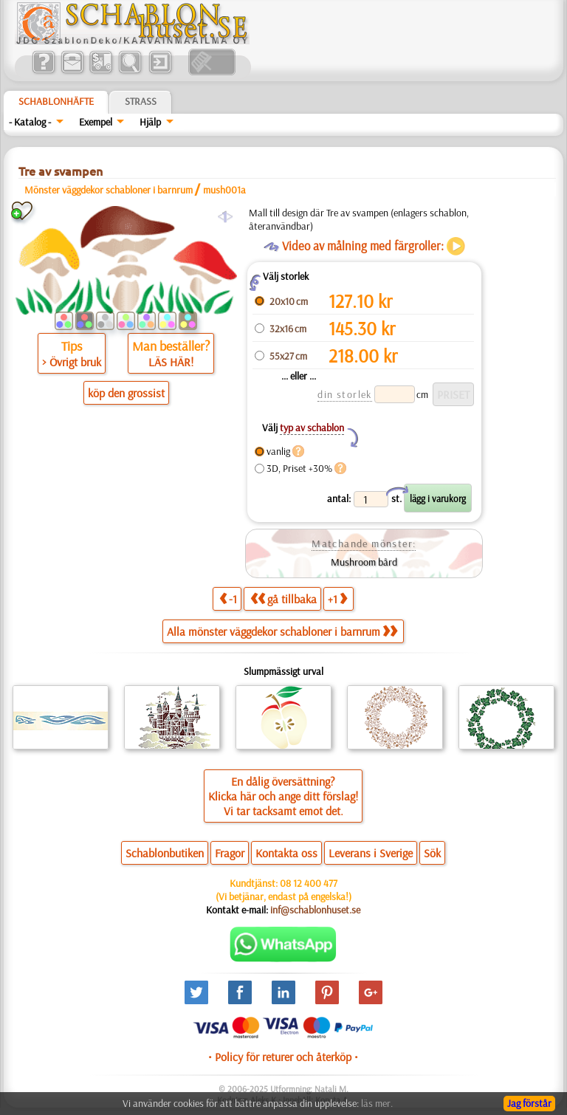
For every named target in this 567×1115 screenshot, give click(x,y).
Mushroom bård (364, 562)
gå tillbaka (283, 598)
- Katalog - (30, 121)
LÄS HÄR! (170, 361)
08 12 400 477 (308, 883)
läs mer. (377, 1103)
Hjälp (150, 121)
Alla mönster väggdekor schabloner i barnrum (282, 631)
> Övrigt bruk (71, 361)
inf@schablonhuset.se (315, 909)
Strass (141, 101)
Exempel (95, 121)
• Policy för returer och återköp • (283, 1056)
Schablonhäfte (56, 101)
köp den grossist (126, 392)
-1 (228, 598)
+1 (337, 598)
